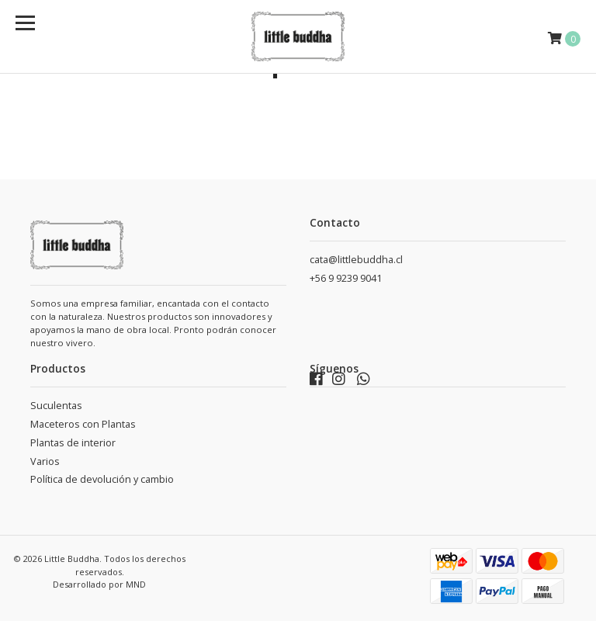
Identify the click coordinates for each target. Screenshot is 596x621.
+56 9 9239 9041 (346, 278)
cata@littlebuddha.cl (356, 259)
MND (136, 584)
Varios (45, 461)
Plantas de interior (73, 442)
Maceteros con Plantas (83, 424)
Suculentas (56, 405)
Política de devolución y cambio (102, 479)
